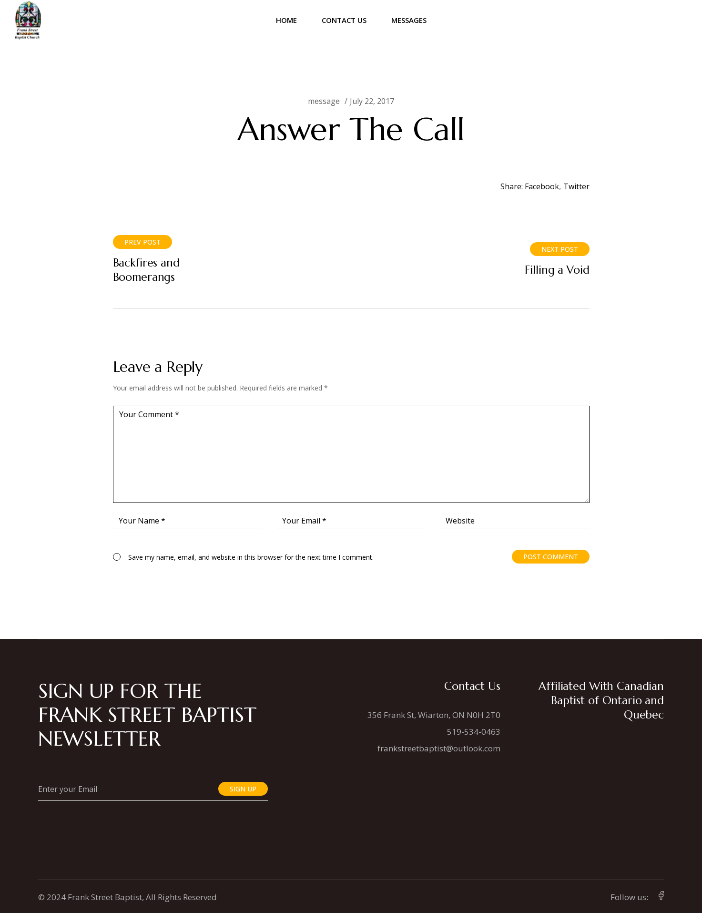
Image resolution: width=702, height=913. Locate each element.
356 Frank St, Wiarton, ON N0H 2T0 (433, 714)
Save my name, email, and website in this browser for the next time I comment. (251, 557)
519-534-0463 (473, 731)
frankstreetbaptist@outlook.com (438, 748)
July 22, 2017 (372, 101)
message (324, 101)
